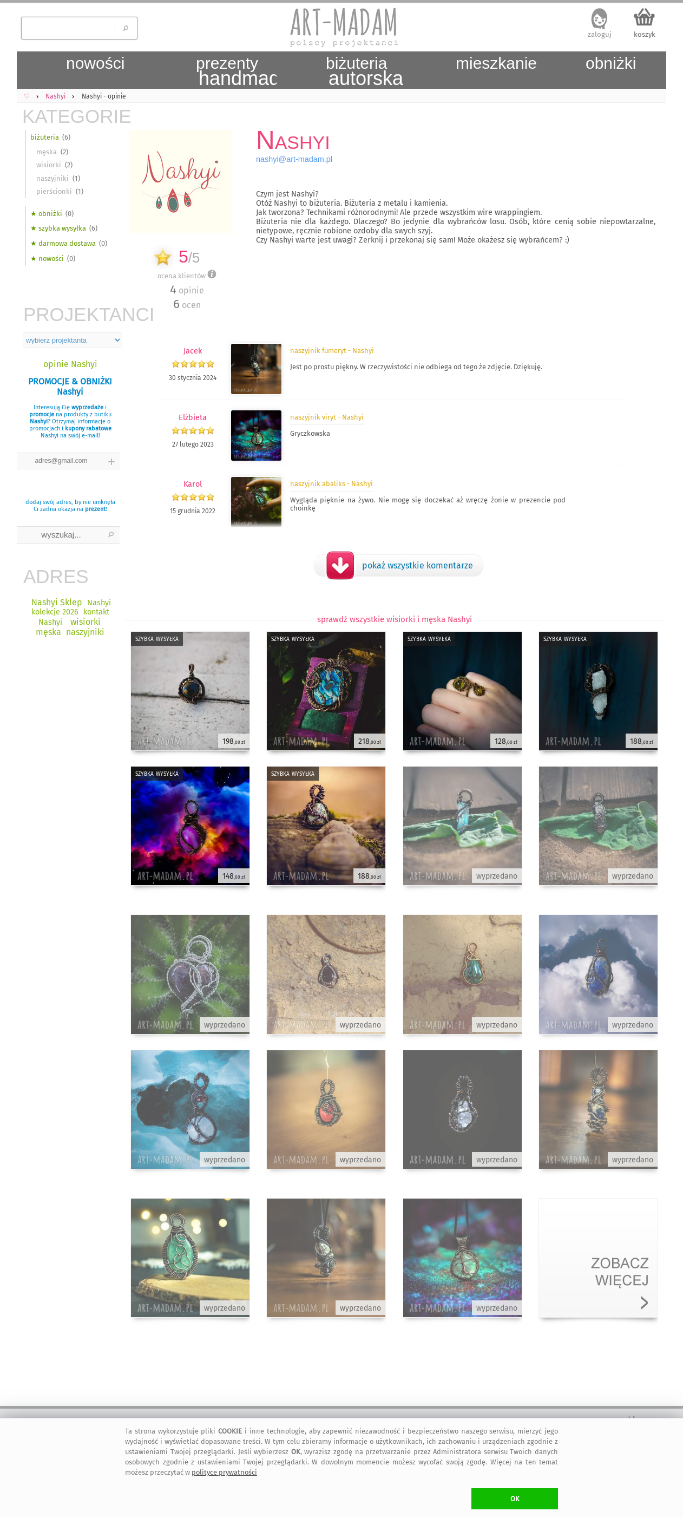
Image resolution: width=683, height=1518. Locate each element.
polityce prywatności (224, 1472)
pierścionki (54, 191)
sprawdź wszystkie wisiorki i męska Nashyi (394, 619)
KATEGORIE (71, 116)
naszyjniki (52, 178)
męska (46, 152)
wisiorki (48, 165)
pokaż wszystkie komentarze (417, 565)
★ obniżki (46, 214)
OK (515, 1499)
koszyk (644, 34)
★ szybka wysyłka (58, 228)
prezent (95, 509)
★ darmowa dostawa (63, 243)
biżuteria (44, 137)
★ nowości (47, 258)
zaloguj (600, 34)
